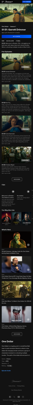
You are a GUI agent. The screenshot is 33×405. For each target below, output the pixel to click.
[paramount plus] (9, 2)
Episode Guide (6, 370)
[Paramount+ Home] (16, 381)
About (11, 5)
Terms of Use (12, 386)
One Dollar (5, 5)
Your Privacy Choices (16, 390)
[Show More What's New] (17, 334)
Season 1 (13, 26)
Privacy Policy (20, 386)
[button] (3, 2)
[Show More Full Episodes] (17, 179)
